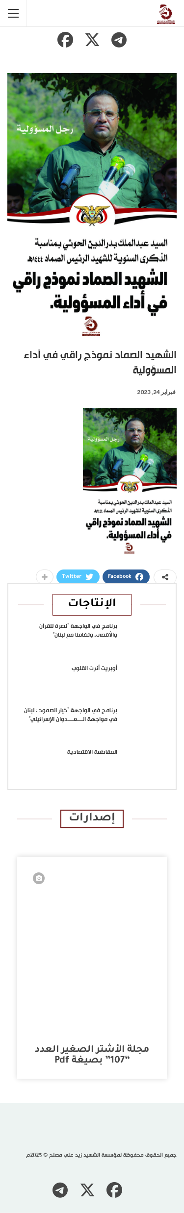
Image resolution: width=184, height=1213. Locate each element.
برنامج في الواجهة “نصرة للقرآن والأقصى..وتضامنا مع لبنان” (78, 631)
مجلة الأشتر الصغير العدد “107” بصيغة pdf (92, 1055)
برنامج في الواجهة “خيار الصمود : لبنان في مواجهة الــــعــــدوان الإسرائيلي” (70, 715)
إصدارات (92, 819)
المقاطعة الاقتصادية (92, 752)
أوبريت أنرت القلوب (94, 668)
